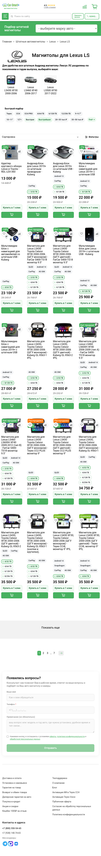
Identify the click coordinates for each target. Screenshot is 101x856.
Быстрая (30, 119)
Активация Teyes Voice (63, 797)
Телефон (11, 704)
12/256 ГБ (66, 113)
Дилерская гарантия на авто (16, 797)
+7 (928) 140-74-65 (11, 833)
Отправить (50, 748)
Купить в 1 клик (11, 207)
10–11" (9, 119)
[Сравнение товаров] (84, 6)
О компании (58, 783)
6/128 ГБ (53, 113)
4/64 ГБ (40, 113)
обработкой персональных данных (25, 739)
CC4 (18, 113)
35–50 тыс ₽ (77, 119)
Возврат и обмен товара (14, 792)
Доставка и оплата (11, 778)
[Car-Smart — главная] (10, 5)
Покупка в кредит (11, 801)
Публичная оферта (61, 801)
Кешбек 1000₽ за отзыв (14, 811)
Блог (54, 787)
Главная (7, 41)
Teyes (9, 113)
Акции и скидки (10, 806)
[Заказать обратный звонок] (78, 16)
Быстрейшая (45, 119)
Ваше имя (11, 692)
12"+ (19, 119)
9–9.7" (78, 113)
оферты (52, 736)
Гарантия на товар (11, 787)
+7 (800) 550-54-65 (11, 828)
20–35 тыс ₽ (61, 119)
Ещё (91, 119)
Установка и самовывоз (14, 783)
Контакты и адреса (13, 822)
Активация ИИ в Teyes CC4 (65, 792)
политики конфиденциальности (71, 736)
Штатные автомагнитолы (30, 41)
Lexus (52, 41)
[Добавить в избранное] (4, 151)
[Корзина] (94, 6)
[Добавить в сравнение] (19, 151)
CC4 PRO (29, 113)
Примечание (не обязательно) (21, 717)
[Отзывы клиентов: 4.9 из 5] (50, 6)
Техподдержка (59, 778)
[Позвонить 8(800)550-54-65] (92, 16)
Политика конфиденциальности (68, 814)
